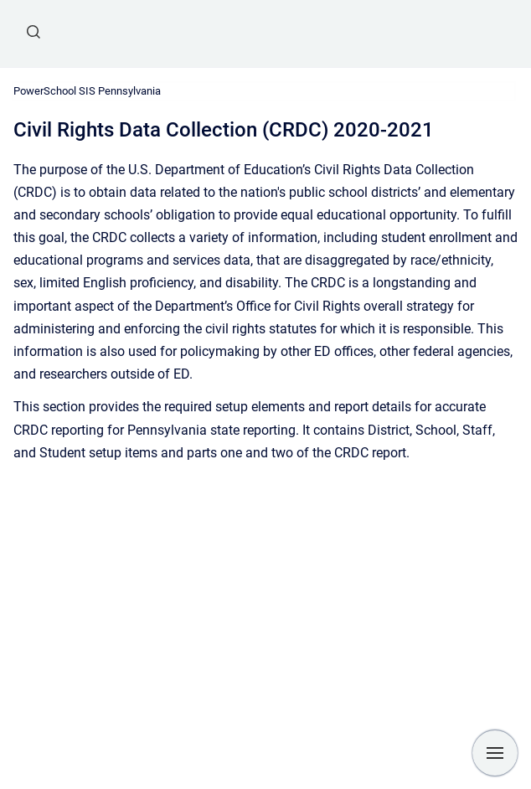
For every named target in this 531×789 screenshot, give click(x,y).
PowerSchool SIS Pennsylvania (87, 91)
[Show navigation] (495, 753)
